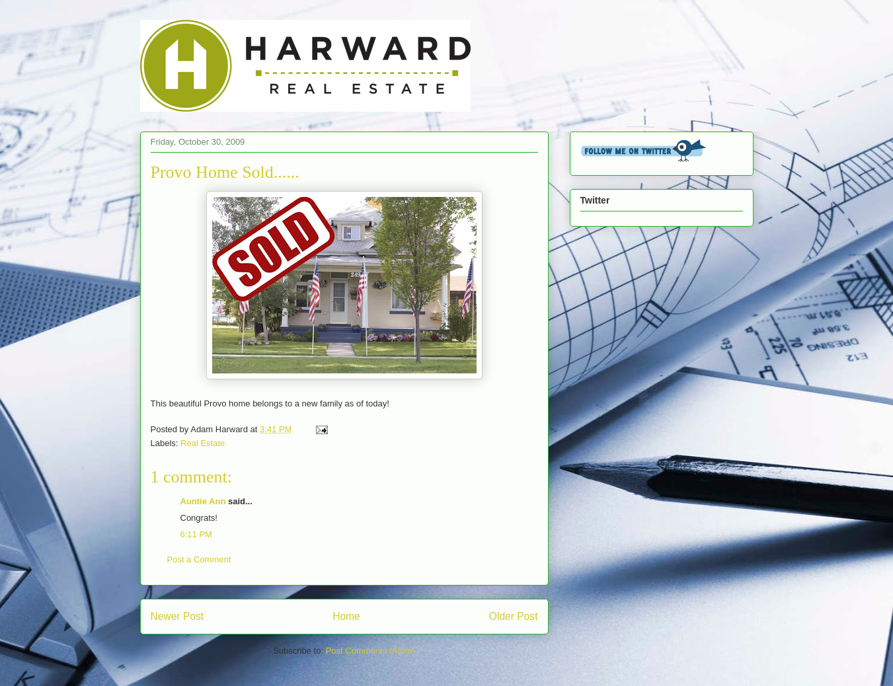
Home (346, 616)
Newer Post (177, 616)
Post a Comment (199, 559)
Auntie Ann (203, 501)
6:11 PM (196, 534)
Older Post (513, 616)
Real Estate (202, 443)
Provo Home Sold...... (225, 172)
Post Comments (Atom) (370, 651)
